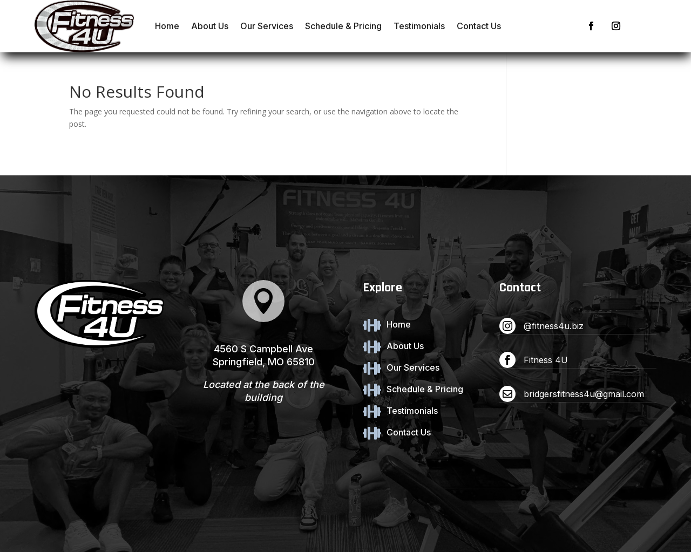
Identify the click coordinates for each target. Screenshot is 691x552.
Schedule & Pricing (343, 26)
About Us (209, 26)
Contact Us (479, 26)
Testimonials (419, 26)
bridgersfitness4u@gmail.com (584, 394)
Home (167, 26)
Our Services (266, 26)
